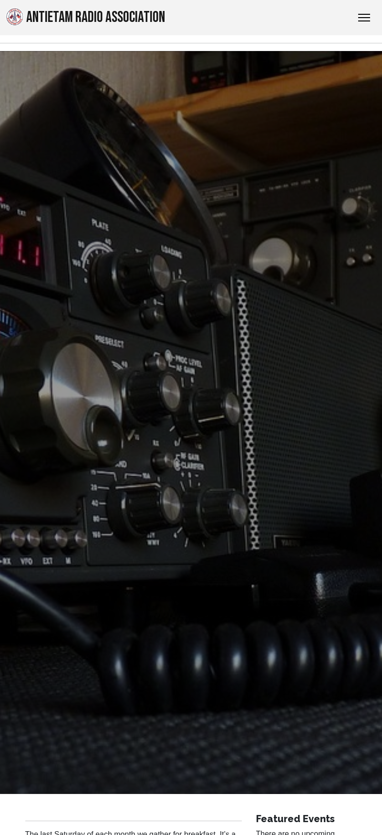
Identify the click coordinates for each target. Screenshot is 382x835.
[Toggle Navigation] (364, 17)
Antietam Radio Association (85, 17)
